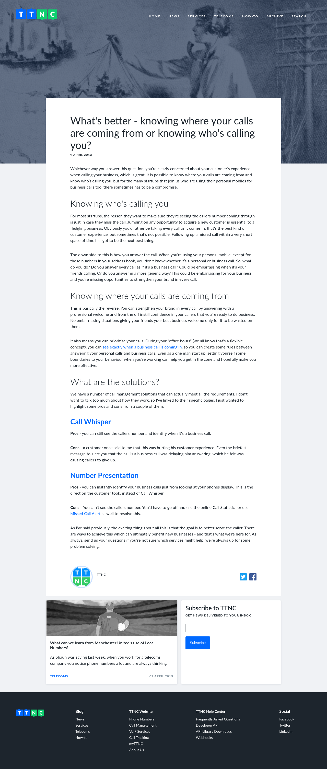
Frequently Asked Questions (218, 719)
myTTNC (136, 743)
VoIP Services (139, 731)
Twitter (284, 725)
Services (197, 16)
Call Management (143, 725)
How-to (250, 16)
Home (154, 16)
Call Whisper (90, 421)
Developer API (207, 725)
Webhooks (204, 737)
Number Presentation (104, 475)
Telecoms (224, 16)
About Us (136, 750)
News (174, 16)
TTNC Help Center (210, 711)
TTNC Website (141, 711)
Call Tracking (139, 737)
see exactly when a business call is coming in (142, 346)
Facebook (286, 719)
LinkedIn (286, 731)
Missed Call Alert (85, 513)
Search (299, 16)
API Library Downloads (214, 731)
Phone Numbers (142, 719)
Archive (274, 16)
